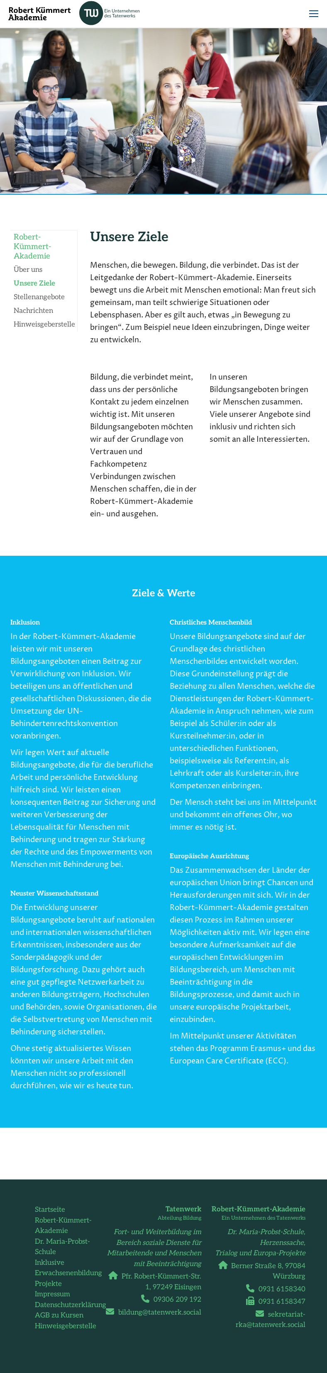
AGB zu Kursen (59, 1315)
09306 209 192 (174, 1300)
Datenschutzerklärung (70, 1305)
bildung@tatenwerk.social (156, 1312)
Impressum (52, 1294)
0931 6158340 (278, 1289)
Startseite (50, 1210)
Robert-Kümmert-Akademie (63, 1225)
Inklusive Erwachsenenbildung (68, 1268)
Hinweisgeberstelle (65, 1326)
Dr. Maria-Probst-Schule (62, 1247)
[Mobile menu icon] (314, 14)
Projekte (48, 1284)
